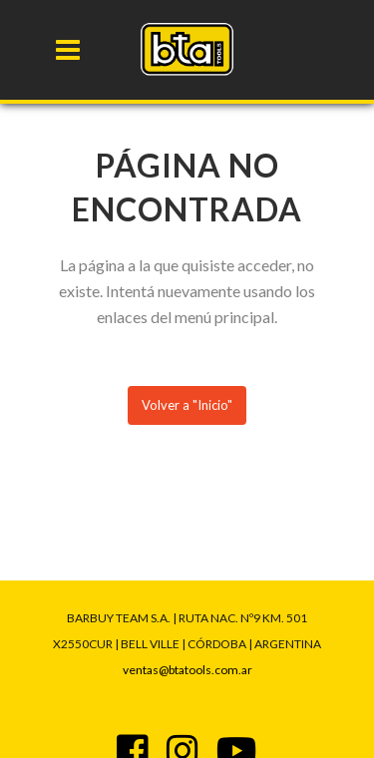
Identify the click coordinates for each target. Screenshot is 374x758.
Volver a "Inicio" (187, 405)
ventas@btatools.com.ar (187, 669)
